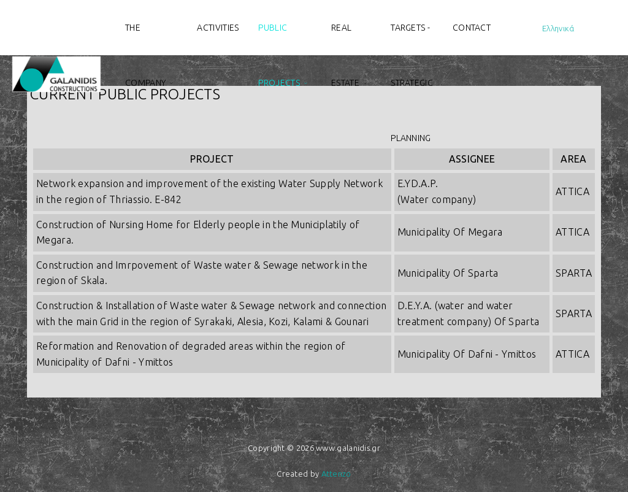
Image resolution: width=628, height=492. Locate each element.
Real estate (345, 39)
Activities (218, 28)
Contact (472, 28)
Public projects (278, 39)
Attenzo (336, 473)
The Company (145, 39)
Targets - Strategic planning (412, 39)
